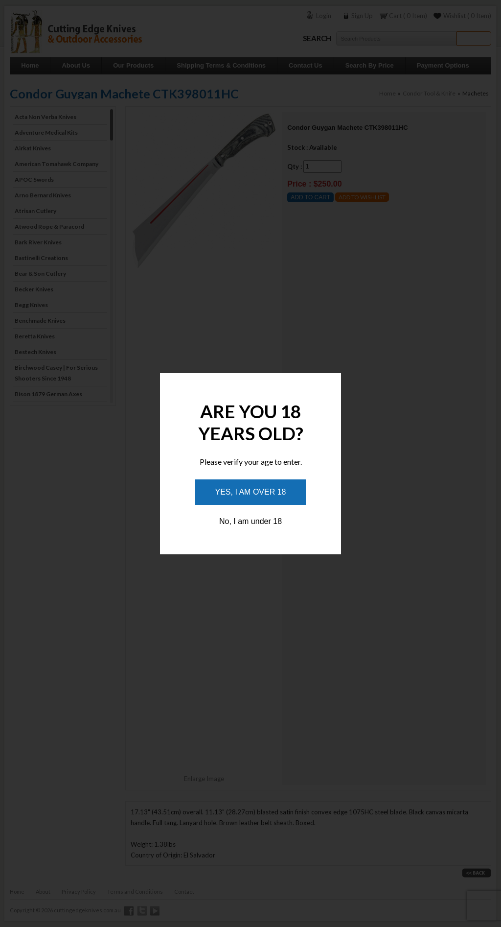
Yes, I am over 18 (250, 492)
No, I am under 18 (250, 521)
